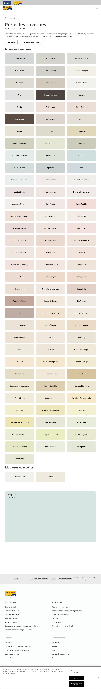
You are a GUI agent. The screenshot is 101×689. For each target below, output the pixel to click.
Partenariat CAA (57, 622)
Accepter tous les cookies (76, 684)
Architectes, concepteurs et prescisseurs (18, 646)
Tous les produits (11, 607)
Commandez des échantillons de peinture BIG (67, 611)
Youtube (55, 650)
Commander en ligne (12, 654)
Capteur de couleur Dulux (60, 615)
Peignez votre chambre (60, 607)
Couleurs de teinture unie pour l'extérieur (18, 630)
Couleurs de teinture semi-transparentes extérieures (22, 626)
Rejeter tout (77, 678)
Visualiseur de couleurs (39, 579)
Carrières (55, 658)
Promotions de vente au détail (62, 626)
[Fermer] (98, 677)
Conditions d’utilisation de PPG (84, 578)
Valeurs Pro (9, 658)
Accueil (16, 579)
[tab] (33, 552)
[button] (96, 7)
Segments (8, 643)
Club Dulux (55, 618)
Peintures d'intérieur (12, 611)
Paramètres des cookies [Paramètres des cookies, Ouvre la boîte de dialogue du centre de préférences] (76, 671)
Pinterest (55, 646)
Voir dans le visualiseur (32, 42)
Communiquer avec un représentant (17, 650)
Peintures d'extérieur (12, 615)
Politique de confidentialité (61, 579)
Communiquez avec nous (60, 654)
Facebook (55, 643)
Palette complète (11, 618)
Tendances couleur (11, 622)
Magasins (11, 42)
